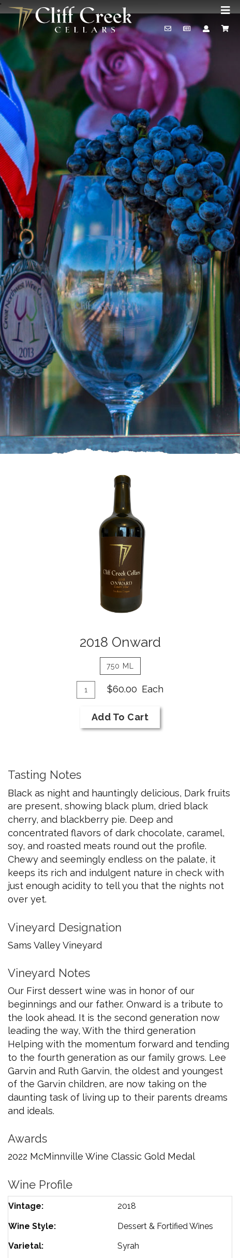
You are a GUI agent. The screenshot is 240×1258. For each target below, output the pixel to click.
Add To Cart (120, 717)
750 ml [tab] (120, 666)
